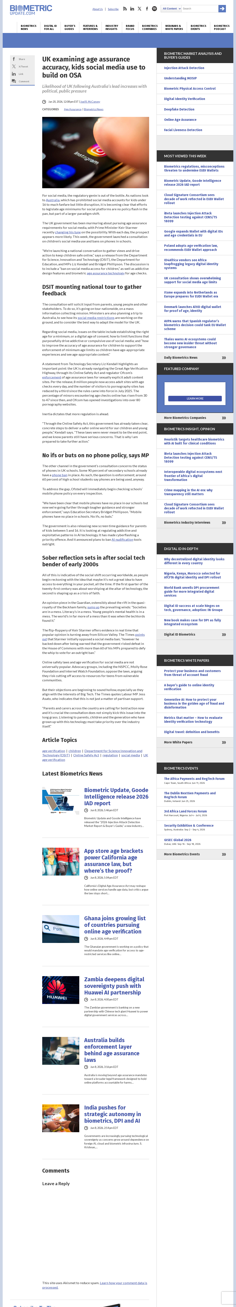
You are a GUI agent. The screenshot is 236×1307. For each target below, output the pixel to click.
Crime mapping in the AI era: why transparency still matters (188, 492)
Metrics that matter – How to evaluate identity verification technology (193, 720)
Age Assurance (73, 109)
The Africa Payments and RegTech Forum (195, 781)
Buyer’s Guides (69, 27)
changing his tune (68, 232)
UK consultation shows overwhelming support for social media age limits (192, 280)
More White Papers (178, 742)
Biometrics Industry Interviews (187, 522)
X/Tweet (23, 66)
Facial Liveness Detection (183, 130)
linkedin (132, 8)
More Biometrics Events (182, 854)
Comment (24, 81)
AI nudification (122, 539)
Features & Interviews (90, 27)
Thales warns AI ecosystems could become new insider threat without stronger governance (190, 343)
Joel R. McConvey (90, 101)
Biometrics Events (198, 27)
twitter (139, 8)
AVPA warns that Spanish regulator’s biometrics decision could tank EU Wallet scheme (195, 325)
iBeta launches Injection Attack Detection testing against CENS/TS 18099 (190, 217)
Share (22, 59)
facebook (147, 8)
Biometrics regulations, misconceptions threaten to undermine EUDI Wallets (194, 168)
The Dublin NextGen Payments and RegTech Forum (195, 797)
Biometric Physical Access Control (190, 89)
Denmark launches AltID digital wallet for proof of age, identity (192, 309)
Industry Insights (111, 27)
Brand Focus (130, 27)
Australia (53, 200)
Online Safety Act (86, 755)
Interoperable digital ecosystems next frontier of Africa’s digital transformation (193, 476)
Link (21, 73)
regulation (110, 755)
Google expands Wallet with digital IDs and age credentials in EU (193, 233)
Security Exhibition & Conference (195, 828)
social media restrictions (96, 318)
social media (130, 755)
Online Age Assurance (180, 120)
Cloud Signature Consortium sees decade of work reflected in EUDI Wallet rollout (194, 199)
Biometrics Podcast (222, 27)
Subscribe (113, 9)
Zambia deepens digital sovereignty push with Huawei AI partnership (114, 986)
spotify (154, 8)
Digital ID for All (50, 27)
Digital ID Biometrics (179, 634)
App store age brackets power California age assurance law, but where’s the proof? (113, 861)
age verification (53, 751)
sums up (93, 607)
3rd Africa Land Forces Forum (195, 813)
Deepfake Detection (179, 109)
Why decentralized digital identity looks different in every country (194, 561)
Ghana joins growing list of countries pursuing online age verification (115, 925)
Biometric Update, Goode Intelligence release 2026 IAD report (116, 797)
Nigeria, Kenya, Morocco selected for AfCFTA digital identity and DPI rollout (192, 575)
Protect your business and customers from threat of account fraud (192, 673)
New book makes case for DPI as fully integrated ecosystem (192, 622)
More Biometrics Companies (185, 418)
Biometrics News (28, 27)
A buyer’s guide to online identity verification (189, 687)
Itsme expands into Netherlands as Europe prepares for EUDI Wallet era (191, 294)
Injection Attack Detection (184, 68)
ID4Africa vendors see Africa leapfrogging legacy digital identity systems (191, 264)
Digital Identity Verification (184, 99)
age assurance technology (106, 273)
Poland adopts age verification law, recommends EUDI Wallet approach (191, 248)
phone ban (59, 475)
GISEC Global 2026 (195, 842)
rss (125, 8)
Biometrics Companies (150, 27)
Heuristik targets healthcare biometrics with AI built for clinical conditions (194, 441)
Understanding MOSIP (180, 78)
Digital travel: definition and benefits (192, 732)
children (75, 751)
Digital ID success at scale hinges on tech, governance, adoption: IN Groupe (193, 608)
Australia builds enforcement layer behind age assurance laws (111, 1050)
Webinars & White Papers (174, 27)
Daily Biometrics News (180, 358)
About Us (97, 9)
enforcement (51, 377)
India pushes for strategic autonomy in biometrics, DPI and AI (112, 1114)
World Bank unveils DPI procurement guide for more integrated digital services (191, 591)
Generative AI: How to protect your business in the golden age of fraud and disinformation (194, 703)
